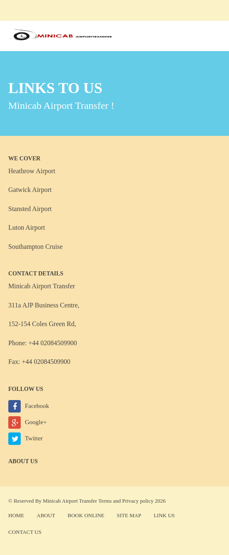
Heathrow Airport (31, 170)
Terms (105, 501)
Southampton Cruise (35, 246)
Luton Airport (26, 227)
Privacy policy (137, 501)
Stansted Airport (29, 208)
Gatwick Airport (29, 189)
